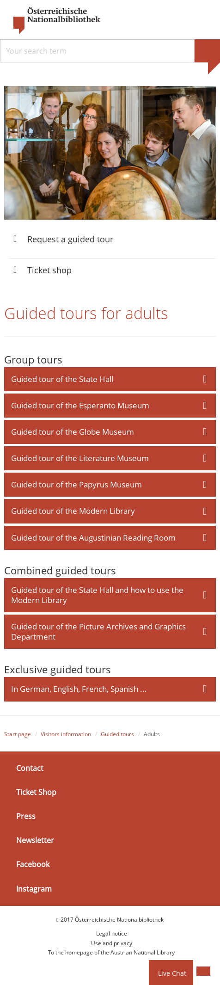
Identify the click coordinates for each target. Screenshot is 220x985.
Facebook (32, 864)
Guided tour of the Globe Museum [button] (72, 431)
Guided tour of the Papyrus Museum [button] (76, 484)
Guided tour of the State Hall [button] (62, 379)
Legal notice (111, 933)
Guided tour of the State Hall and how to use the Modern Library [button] (97, 595)
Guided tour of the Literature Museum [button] (80, 458)
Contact (29, 768)
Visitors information (66, 734)
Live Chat (172, 973)
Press (26, 816)
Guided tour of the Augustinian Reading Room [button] (93, 537)
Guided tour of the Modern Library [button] (73, 510)
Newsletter (35, 840)
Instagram (34, 889)
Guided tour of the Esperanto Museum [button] (80, 405)
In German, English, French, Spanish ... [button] (79, 688)
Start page (17, 734)
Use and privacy (111, 943)
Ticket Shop (36, 792)
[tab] (110, 379)
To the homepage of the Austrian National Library (111, 952)
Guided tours (117, 734)
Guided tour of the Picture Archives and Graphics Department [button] (98, 631)
